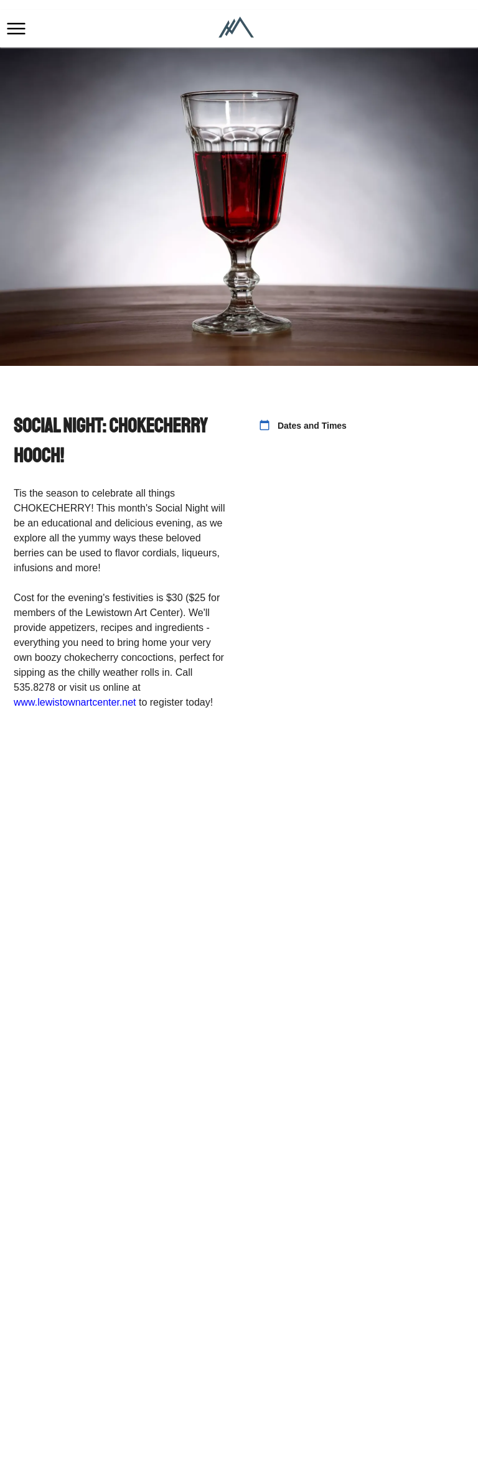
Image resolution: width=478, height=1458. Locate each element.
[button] (16, 29)
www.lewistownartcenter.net (75, 702)
